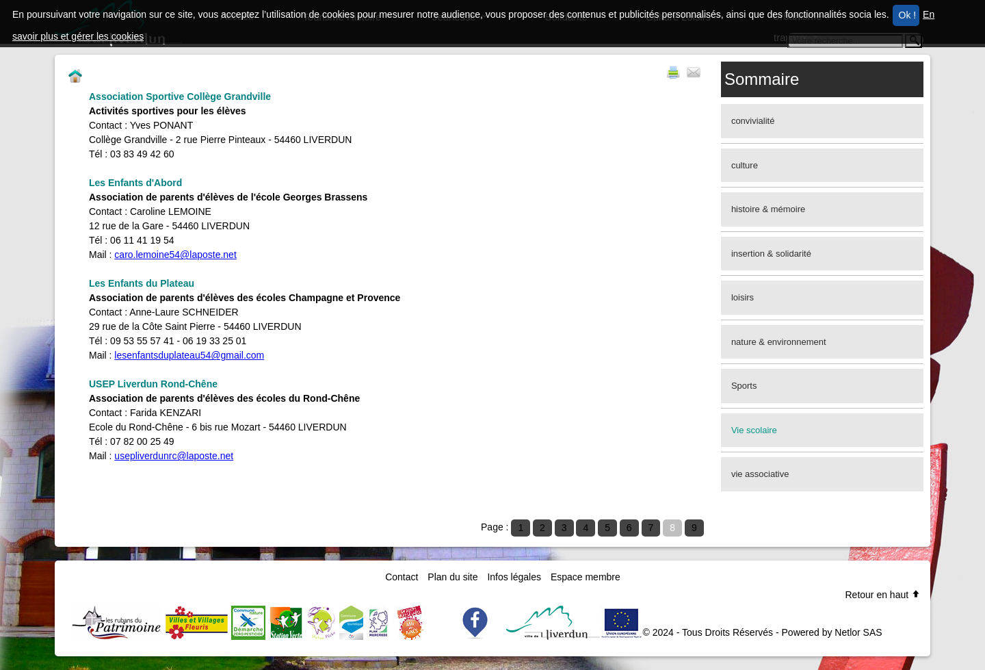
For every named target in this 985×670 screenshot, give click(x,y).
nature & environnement (778, 342)
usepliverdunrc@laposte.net (173, 455)
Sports (744, 386)
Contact (401, 576)
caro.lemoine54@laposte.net (175, 254)
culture (744, 165)
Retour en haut (883, 594)
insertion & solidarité (771, 253)
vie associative (760, 474)
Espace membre (585, 576)
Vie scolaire (754, 430)
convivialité (753, 121)
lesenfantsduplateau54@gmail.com (189, 355)
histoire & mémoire (768, 209)
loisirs (742, 297)
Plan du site (452, 576)
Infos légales (514, 576)
